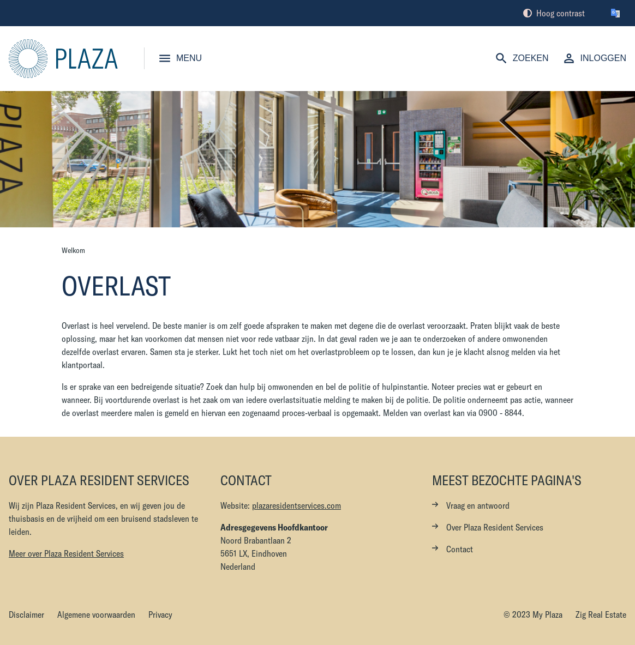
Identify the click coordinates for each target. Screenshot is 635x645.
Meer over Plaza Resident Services (66, 553)
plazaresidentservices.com (296, 505)
